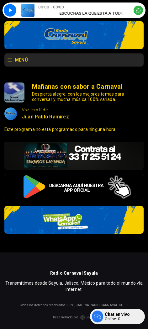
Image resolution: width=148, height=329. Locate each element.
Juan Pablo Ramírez (45, 117)
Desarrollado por (74, 317)
